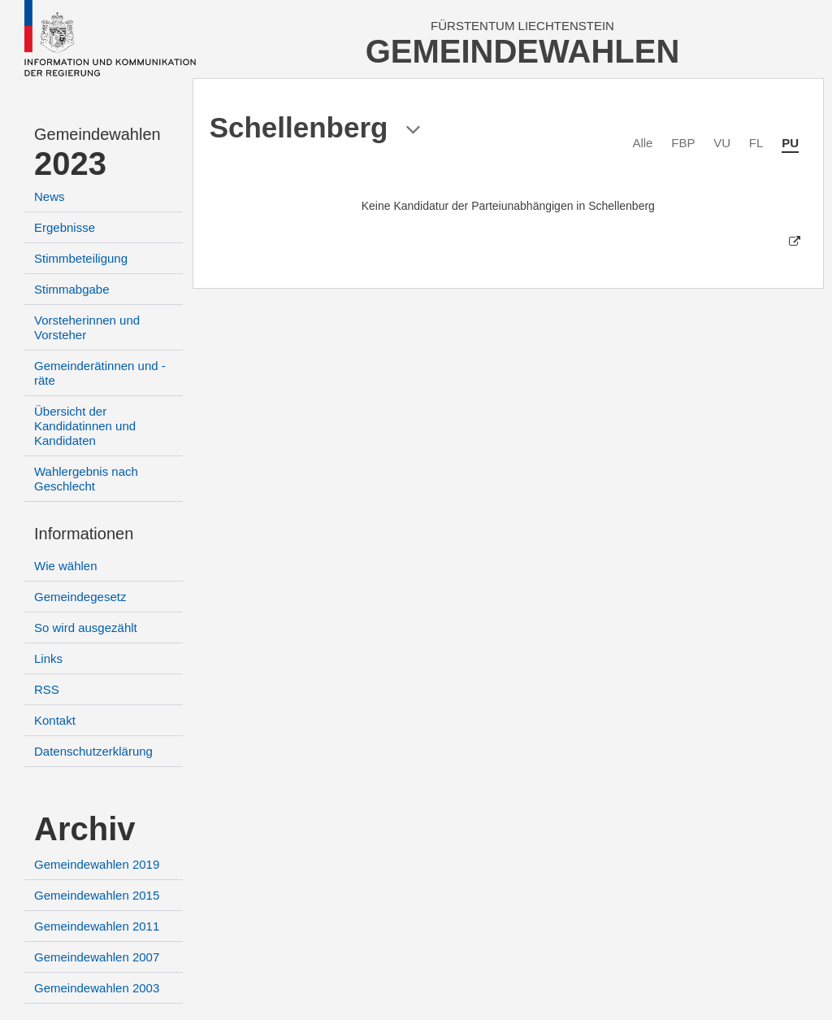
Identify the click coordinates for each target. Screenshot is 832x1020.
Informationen (83, 533)
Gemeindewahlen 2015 (96, 895)
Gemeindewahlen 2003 (96, 988)
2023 (70, 163)
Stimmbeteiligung (81, 258)
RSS (46, 689)
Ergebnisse (64, 227)
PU (790, 143)
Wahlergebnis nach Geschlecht (86, 478)
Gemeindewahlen (97, 134)
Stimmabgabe (72, 289)
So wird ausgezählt (85, 627)
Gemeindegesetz (80, 597)
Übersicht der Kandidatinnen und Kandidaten (85, 425)
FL (756, 143)
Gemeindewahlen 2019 (96, 864)
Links (48, 658)
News (49, 196)
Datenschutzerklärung (93, 751)
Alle (642, 143)
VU (721, 143)
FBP (683, 143)
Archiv (85, 829)
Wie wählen (66, 566)
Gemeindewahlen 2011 (96, 926)
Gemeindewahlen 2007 (96, 957)
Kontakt (55, 720)
